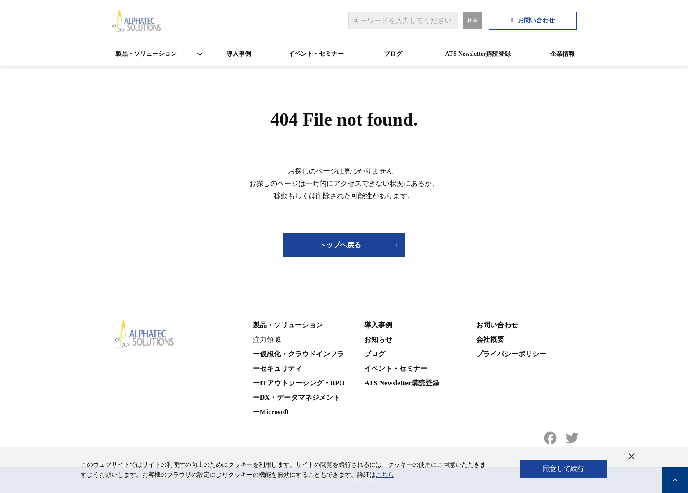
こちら (385, 474)
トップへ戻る (340, 245)
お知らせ (378, 339)
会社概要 (490, 339)
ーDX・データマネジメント (296, 397)
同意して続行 (563, 468)
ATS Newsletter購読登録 (478, 54)
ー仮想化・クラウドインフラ (298, 354)
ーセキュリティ (277, 368)
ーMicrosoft (271, 412)
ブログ (393, 54)
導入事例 (238, 54)
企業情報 (562, 54)
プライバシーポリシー (511, 354)
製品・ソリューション (146, 54)
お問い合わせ (536, 20)
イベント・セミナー (316, 54)
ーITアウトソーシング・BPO (299, 383)
